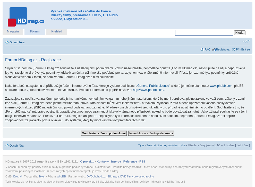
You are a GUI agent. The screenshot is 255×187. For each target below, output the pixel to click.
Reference (130, 161)
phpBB (61, 176)
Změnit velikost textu (246, 41)
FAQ (207, 49)
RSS (142, 161)
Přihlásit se (243, 49)
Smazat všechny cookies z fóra (165, 145)
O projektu (87, 161)
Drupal (17, 176)
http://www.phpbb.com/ (148, 90)
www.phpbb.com (221, 86)
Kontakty (103, 161)
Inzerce (116, 161)
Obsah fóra (17, 42)
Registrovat (223, 49)
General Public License (153, 86)
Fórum (34, 31)
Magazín (13, 31)
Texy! (42, 176)
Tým (141, 145)
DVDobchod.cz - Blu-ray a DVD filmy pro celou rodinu (120, 176)
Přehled (56, 31)
